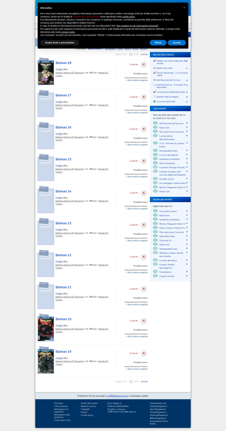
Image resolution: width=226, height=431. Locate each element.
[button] (184, 7)
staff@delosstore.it (117, 396)
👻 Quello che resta (162, 68)
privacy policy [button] (68, 32)
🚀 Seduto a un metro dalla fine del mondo (170, 62)
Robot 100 (164, 191)
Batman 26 (63, 127)
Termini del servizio (89, 403)
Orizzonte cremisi (168, 211)
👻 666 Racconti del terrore (166, 80)
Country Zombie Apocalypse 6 (167, 266)
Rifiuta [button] (158, 42)
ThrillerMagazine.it (158, 412)
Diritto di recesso (88, 406)
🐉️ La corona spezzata (164, 101)
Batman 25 (63, 159)
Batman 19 (63, 352)
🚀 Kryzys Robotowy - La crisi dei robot (169, 74)
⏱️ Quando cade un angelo (166, 96)
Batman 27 (63, 95)
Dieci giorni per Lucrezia (171, 131)
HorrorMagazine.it (158, 409)
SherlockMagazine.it (159, 415)
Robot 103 (164, 244)
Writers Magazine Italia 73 (172, 223)
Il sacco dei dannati (168, 155)
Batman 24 (63, 191)
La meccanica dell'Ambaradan (167, 138)
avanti (143, 54)
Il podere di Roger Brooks (172, 167)
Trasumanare (165, 272)
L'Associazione (61, 406)
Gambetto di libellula (169, 159)
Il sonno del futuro (168, 260)
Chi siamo (58, 403)
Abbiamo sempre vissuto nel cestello (171, 254)
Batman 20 (63, 319)
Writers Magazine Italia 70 (172, 187)
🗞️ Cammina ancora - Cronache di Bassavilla (169, 85)
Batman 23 (63, 223)
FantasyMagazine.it (158, 406)
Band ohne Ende (167, 236)
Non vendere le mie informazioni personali (137, 26)
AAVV (60, 69)
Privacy (84, 412)
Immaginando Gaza (168, 150)
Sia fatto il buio (166, 179)
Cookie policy (87, 415)
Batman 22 (63, 255)
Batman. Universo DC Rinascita (69, 72)
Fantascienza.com (158, 403)
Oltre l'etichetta (167, 163)
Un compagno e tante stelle (172, 183)
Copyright (85, 409)
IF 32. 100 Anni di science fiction (171, 145)
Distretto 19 (165, 240)
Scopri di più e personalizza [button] (59, 42)
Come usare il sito (62, 420)
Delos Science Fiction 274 (172, 228)
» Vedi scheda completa (137, 80)
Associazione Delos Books (159, 422)
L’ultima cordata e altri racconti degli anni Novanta (172, 173)
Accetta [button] (177, 42)
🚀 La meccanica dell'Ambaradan (169, 92)
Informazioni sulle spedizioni (62, 416)
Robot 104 (164, 127)
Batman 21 (63, 287)
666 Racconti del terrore (171, 123)
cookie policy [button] (128, 16)
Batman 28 (63, 63)
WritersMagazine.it (158, 418)
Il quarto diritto (166, 276)
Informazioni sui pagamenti (61, 410)
